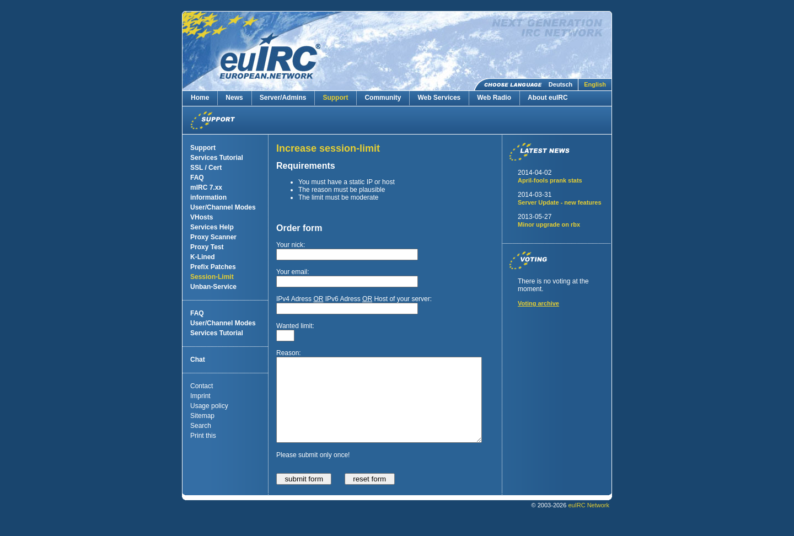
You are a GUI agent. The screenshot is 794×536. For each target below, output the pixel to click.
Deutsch (560, 84)
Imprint (200, 396)
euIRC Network (588, 521)
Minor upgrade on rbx (549, 224)
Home (200, 97)
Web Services (438, 97)
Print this (203, 435)
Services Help (212, 227)
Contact (201, 386)
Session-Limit (212, 277)
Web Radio (494, 97)
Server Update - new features (560, 202)
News (234, 97)
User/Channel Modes (223, 207)
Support (335, 97)
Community (382, 97)
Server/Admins (283, 97)
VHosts (201, 217)
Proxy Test (206, 247)
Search (200, 426)
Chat (197, 359)
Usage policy (209, 406)
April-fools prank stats (550, 180)
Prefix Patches (213, 267)
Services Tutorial (216, 158)
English (595, 84)
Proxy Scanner (213, 237)
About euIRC (548, 97)
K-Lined (202, 257)
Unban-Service (213, 287)
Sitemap (202, 416)
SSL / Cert (206, 167)
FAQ (197, 177)
